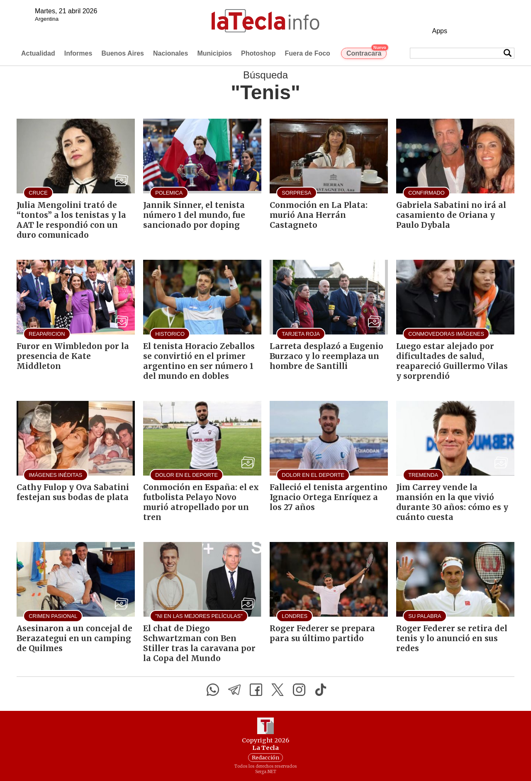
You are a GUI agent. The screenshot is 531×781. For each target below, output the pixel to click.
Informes (78, 53)
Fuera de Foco (307, 53)
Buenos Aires (122, 53)
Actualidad (38, 53)
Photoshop (258, 53)
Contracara (366, 52)
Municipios (214, 53)
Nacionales (170, 53)
